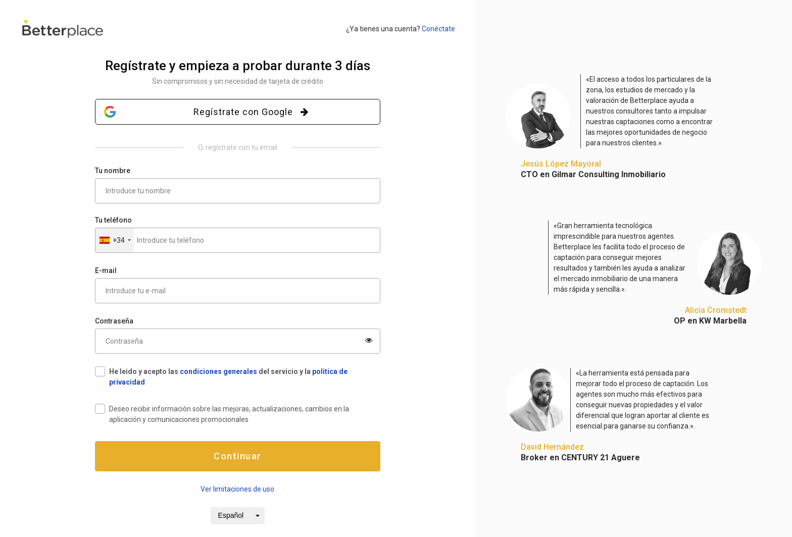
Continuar (238, 456)
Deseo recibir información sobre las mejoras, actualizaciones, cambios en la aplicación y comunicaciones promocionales (229, 414)
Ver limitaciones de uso (237, 489)
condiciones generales (218, 371)
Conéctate (438, 29)
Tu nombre (112, 171)
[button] (114, 240)
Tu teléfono (113, 220)
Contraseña (114, 321)
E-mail (106, 270)
